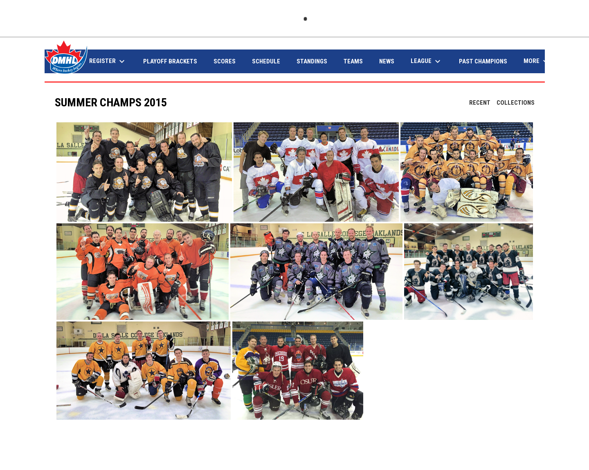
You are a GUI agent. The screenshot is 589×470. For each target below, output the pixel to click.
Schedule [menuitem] (266, 61)
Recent (479, 102)
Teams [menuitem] (353, 61)
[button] (144, 172)
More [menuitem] (537, 61)
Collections (516, 102)
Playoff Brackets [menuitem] (170, 61)
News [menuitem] (386, 61)
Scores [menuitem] (225, 61)
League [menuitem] (427, 61)
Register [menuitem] (108, 61)
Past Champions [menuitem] (483, 61)
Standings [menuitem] (312, 61)
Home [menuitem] (65, 61)
